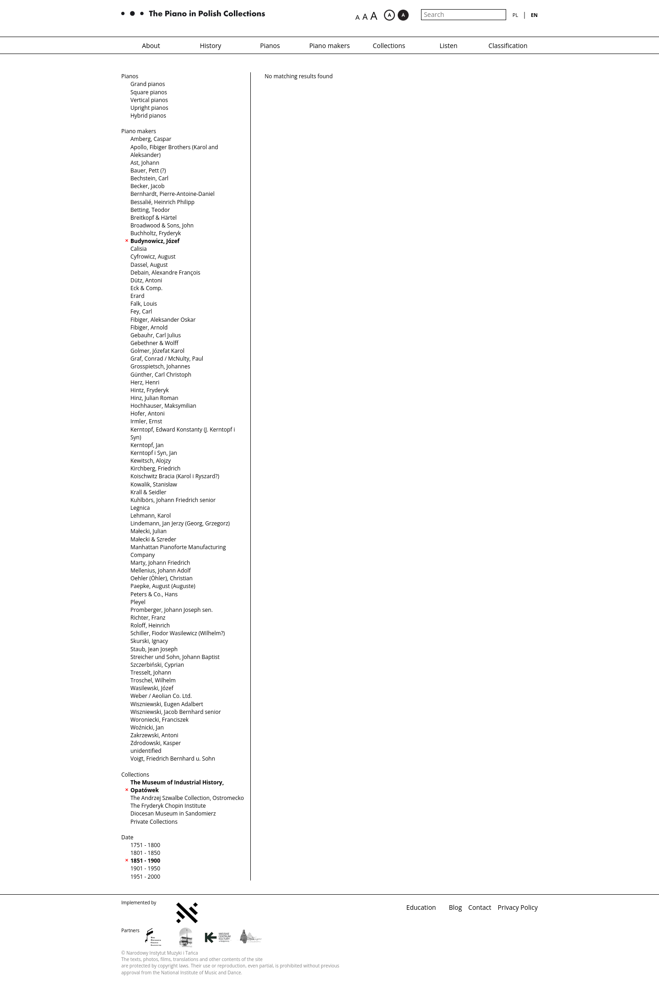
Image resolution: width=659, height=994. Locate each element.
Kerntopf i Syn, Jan (153, 453)
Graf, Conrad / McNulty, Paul (166, 358)
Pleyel (138, 602)
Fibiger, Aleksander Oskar (162, 320)
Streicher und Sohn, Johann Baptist (175, 657)
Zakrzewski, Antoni (154, 735)
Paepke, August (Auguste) (162, 586)
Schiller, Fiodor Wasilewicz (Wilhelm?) (177, 633)
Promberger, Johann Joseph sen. (171, 610)
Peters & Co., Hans (154, 594)
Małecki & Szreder (153, 539)
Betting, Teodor (150, 210)
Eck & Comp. (146, 288)
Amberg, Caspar (150, 139)
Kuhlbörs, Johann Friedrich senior (173, 500)
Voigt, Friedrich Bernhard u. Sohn (172, 758)
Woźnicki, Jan (147, 727)
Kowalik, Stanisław (153, 484)
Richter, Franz (147, 617)
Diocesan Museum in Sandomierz (173, 813)
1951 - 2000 (145, 877)
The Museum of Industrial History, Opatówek (177, 786)
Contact (479, 907)
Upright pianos (149, 108)
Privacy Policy (518, 907)
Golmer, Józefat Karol (157, 351)
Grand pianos (147, 84)
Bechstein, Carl (149, 178)
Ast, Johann (144, 163)
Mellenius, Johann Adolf (160, 570)
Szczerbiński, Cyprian (157, 665)
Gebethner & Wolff (154, 343)
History (210, 45)
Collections (389, 45)
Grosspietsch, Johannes (160, 366)
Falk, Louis (143, 304)
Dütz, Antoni (146, 280)
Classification (507, 45)
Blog (455, 907)
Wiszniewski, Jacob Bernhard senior (175, 712)
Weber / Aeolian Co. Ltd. (161, 696)
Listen (449, 45)
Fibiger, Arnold (148, 327)
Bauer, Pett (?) (148, 170)
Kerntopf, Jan (147, 445)
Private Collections (154, 822)
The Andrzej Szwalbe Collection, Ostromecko (187, 798)
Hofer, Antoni (147, 413)
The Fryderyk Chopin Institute (168, 806)
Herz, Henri (144, 382)
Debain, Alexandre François (165, 272)
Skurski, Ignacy (149, 641)
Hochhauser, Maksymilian (163, 406)
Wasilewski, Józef (151, 688)
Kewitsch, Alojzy (150, 461)
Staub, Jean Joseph (154, 649)
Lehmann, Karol (150, 515)
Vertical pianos (149, 100)
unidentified (146, 751)
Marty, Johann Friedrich (160, 563)
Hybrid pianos (148, 115)
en (534, 14)
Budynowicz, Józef (154, 241)
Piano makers (329, 45)
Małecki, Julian (148, 531)
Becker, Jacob (147, 186)
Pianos (270, 45)
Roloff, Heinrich (150, 625)
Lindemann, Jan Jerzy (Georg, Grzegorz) (180, 523)
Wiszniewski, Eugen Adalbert (166, 704)
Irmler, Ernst (146, 421)
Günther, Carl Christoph (160, 374)
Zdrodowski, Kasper (155, 743)
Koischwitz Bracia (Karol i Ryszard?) (174, 476)
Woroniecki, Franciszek (159, 720)
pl (515, 14)
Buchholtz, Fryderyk (155, 233)
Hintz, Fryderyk (149, 390)
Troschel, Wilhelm (153, 680)
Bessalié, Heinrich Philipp (162, 202)
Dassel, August (149, 265)
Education (421, 907)
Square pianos (148, 92)
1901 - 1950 (145, 868)
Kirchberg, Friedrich (155, 468)
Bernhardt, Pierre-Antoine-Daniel (172, 194)
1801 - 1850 (145, 853)
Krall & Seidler (148, 492)
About (151, 45)
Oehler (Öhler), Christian (161, 578)
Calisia (138, 249)
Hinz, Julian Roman (154, 398)
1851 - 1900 (145, 860)
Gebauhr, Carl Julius (155, 335)
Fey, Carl (141, 311)
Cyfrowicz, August (152, 256)
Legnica (140, 508)
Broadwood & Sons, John (162, 225)
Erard (137, 296)
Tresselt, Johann (150, 672)
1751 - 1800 (145, 845)
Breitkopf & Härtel (153, 217)
